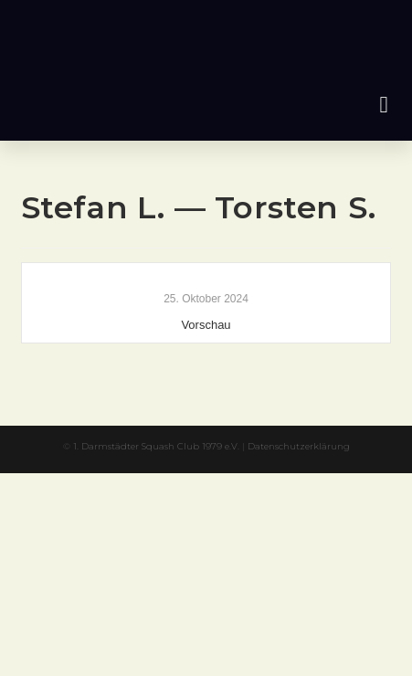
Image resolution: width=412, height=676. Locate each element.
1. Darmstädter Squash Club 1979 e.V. (156, 446)
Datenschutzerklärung (299, 446)
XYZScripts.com (288, 481)
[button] (384, 104)
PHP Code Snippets (133, 481)
